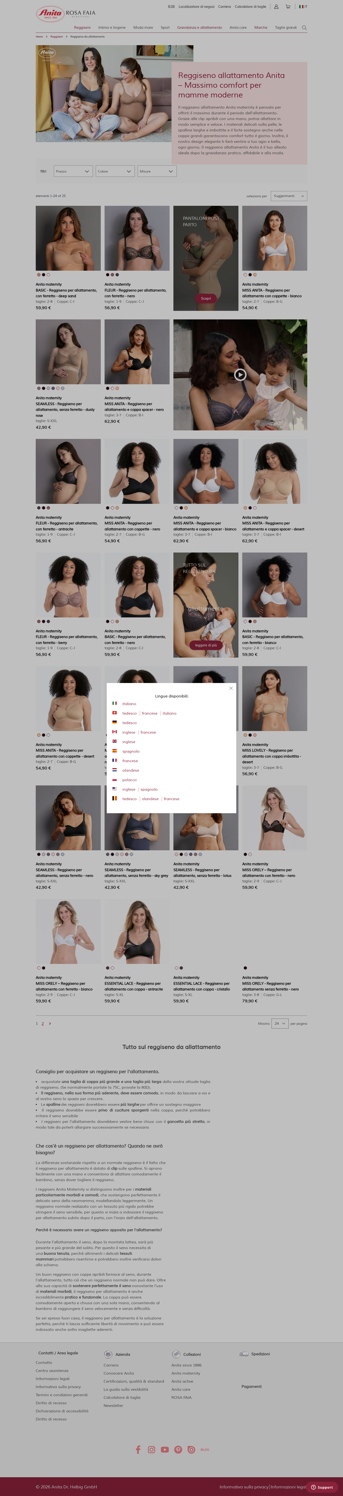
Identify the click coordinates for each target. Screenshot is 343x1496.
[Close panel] (231, 688)
